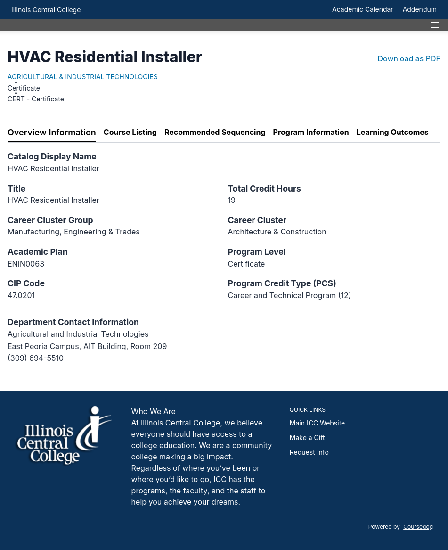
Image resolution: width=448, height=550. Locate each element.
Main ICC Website (317, 423)
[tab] (52, 132)
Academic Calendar (362, 9)
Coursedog (418, 526)
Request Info (309, 452)
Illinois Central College (46, 10)
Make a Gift (307, 437)
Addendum (420, 9)
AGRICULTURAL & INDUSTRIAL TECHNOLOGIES (83, 77)
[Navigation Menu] (434, 25)
